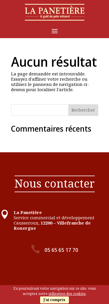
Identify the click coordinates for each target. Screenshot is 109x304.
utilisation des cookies (67, 293)
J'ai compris (54, 299)
